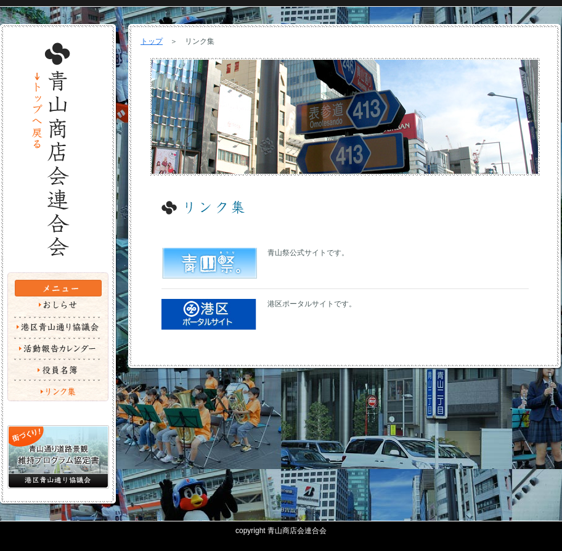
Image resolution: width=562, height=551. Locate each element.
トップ (151, 41)
